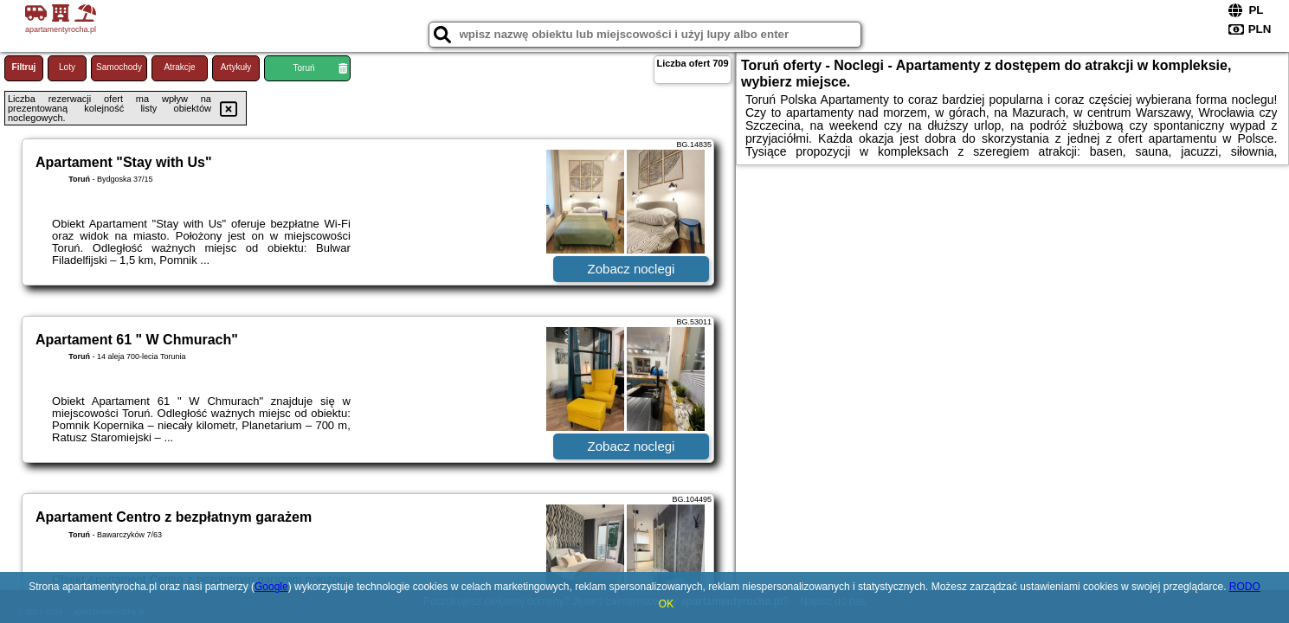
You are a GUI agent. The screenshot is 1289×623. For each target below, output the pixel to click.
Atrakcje (179, 67)
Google (271, 587)
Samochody (119, 67)
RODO (1244, 587)
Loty (67, 67)
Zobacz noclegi (631, 268)
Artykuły (236, 67)
